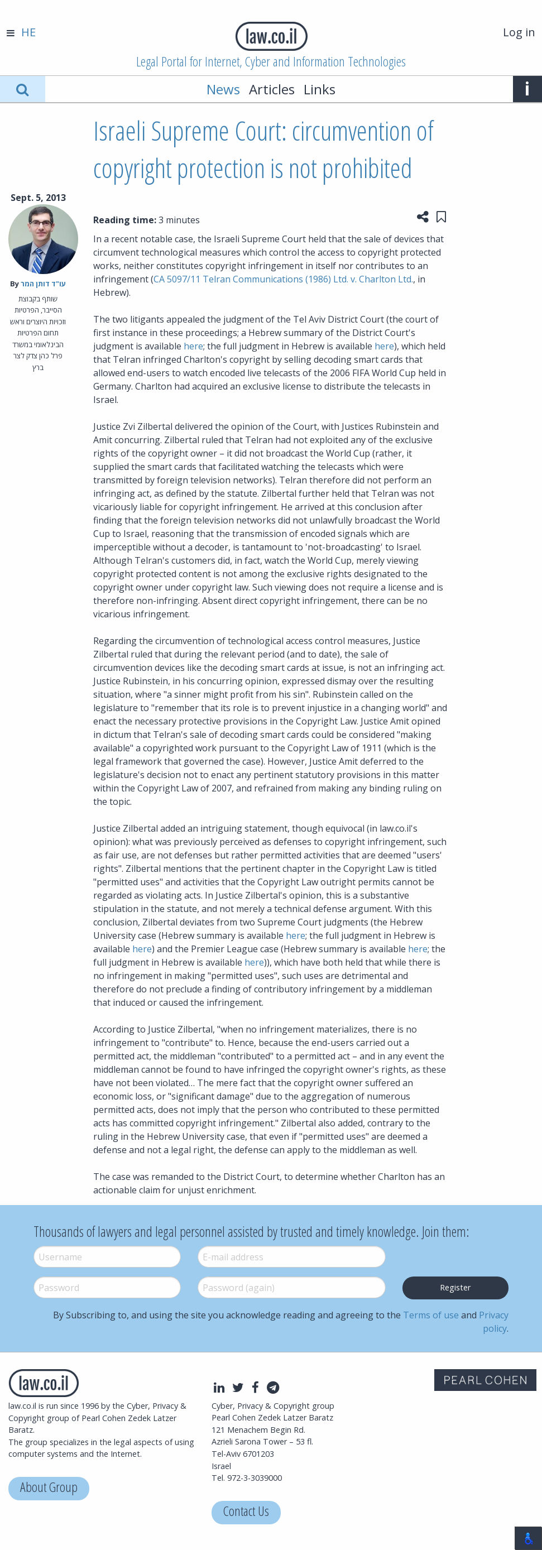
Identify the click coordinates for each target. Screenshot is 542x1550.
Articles (272, 89)
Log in (519, 32)
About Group (49, 1488)
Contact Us (246, 1512)
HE (28, 32)
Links (319, 89)
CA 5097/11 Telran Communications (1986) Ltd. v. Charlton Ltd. (283, 279)
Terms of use (431, 1315)
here (193, 346)
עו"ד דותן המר (43, 284)
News (223, 89)
